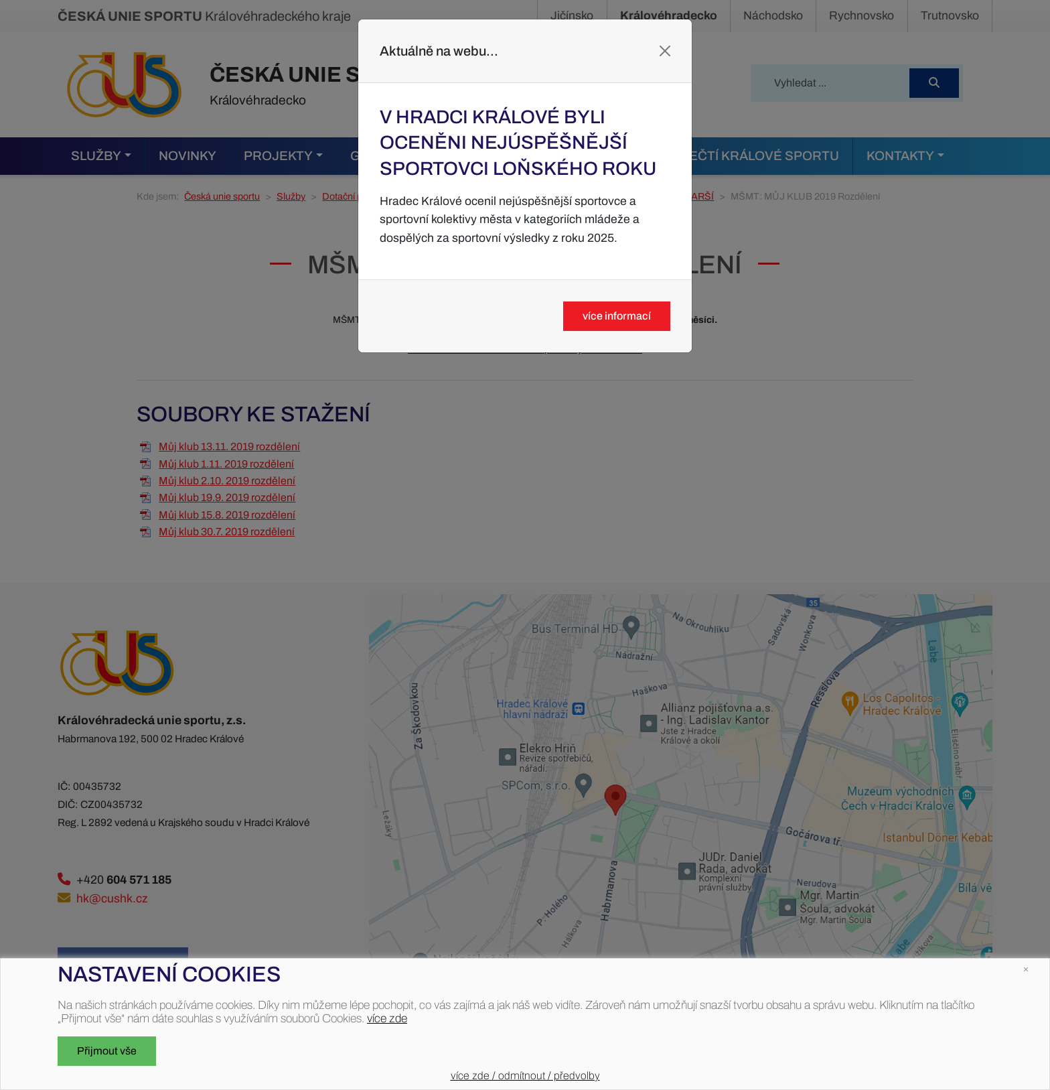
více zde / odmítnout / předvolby (525, 1075)
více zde (387, 1018)
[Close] (665, 51)
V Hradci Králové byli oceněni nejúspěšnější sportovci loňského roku (518, 143)
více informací (617, 316)
